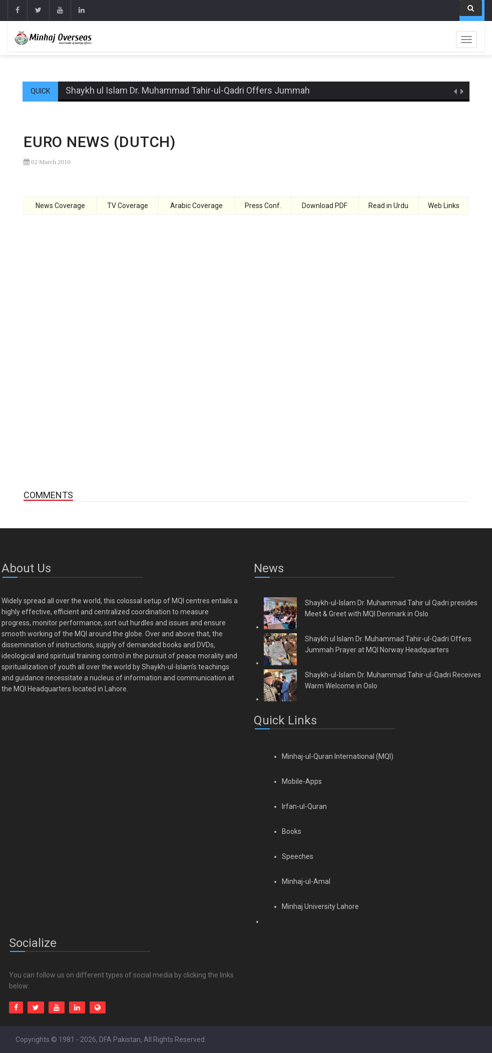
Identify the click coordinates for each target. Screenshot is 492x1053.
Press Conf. (263, 206)
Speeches (297, 856)
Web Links (443, 206)
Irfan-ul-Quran (304, 806)
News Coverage (60, 206)
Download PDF (324, 206)
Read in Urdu (388, 206)
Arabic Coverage (196, 206)
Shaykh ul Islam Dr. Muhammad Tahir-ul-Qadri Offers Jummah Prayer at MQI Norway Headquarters (260, 90)
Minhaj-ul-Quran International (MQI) (337, 756)
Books (291, 831)
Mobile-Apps (302, 781)
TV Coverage (127, 206)
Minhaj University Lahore (320, 906)
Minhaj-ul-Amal (306, 881)
